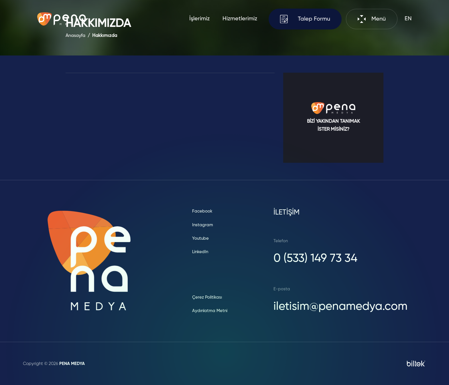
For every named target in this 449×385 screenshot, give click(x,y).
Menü (372, 19)
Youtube (200, 238)
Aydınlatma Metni (209, 311)
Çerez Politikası (207, 297)
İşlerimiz (199, 19)
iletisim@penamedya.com (340, 306)
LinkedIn (200, 252)
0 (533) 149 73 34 (315, 258)
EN (408, 19)
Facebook (202, 211)
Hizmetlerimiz (239, 19)
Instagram (202, 225)
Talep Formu (305, 19)
